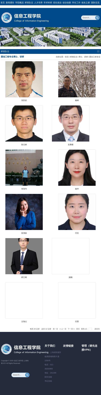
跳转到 (97, 329)
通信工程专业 (94, 57)
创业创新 (67, 2)
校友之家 (86, 2)
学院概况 (19, 2)
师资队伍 (29, 2)
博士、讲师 (83, 57)
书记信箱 (48, 381)
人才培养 (38, 2)
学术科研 (48, 2)
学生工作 (76, 2)
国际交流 (95, 2)
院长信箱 (48, 377)
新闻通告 (10, 2)
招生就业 (57, 2)
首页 (3, 2)
